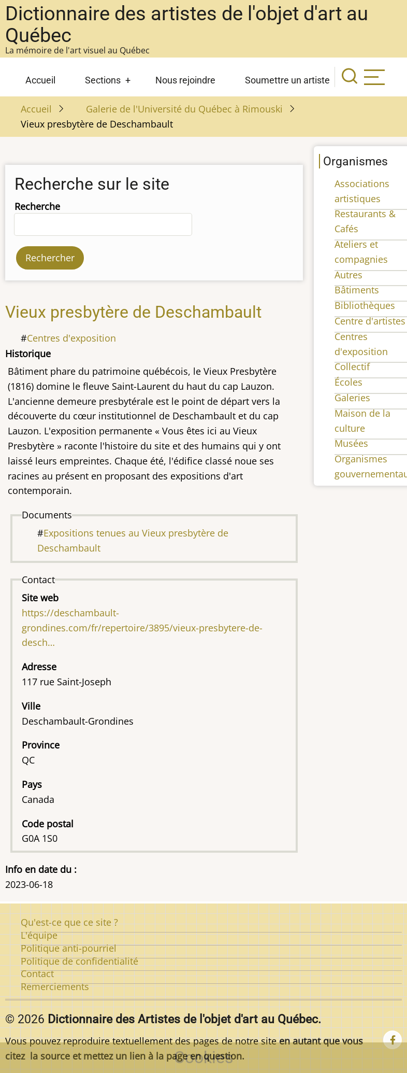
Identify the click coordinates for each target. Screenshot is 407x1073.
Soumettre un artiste (287, 80)
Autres (348, 275)
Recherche (37, 206)
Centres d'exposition (71, 338)
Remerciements (55, 986)
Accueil (40, 80)
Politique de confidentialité (79, 961)
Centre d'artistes (370, 321)
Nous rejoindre (185, 80)
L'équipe (39, 935)
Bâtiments (357, 290)
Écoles (348, 382)
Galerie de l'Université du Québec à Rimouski (184, 109)
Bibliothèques (365, 305)
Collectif (352, 366)
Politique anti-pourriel (69, 948)
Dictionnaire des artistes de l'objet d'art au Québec (186, 24)
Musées (351, 443)
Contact (37, 973)
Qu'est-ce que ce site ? (69, 922)
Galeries (352, 397)
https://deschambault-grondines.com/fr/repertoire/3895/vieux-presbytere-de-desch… (142, 627)
